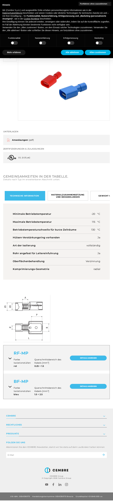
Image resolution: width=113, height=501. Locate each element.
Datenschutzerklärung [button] (12, 13)
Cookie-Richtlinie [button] (31, 19)
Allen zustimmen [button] (98, 52)
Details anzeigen (88, 359)
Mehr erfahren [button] (14, 52)
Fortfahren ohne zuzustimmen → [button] (95, 4)
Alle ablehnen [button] (72, 52)
